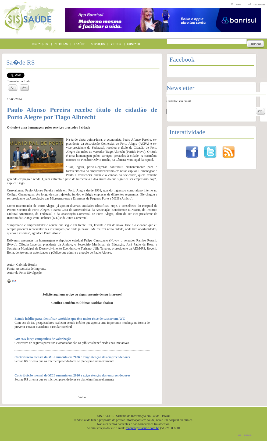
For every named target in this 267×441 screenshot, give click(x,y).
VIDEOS (114, 43)
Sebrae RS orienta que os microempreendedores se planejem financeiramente (64, 361)
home (238, 4)
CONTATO (132, 43)
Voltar (82, 397)
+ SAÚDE (78, 43)
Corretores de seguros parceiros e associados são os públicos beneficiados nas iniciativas (72, 343)
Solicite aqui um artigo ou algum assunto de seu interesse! (82, 294)
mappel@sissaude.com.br (142, 428)
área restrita (259, 4)
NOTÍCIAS (60, 43)
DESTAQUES (38, 43)
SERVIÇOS (96, 43)
